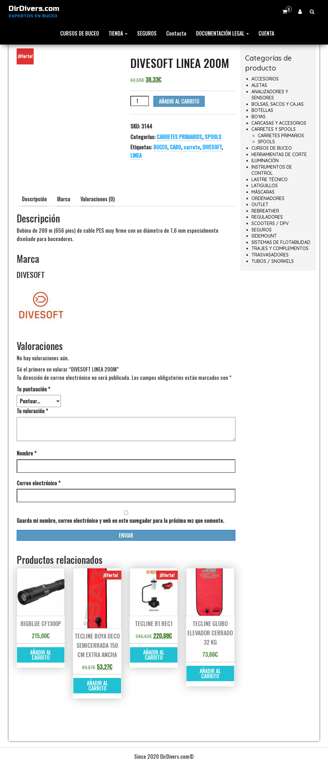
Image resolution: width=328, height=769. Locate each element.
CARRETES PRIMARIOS (179, 137)
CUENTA (266, 33)
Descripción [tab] (34, 199)
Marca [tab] (63, 199)
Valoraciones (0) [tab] (97, 199)
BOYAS (258, 117)
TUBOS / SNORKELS (272, 261)
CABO (175, 147)
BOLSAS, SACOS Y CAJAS (277, 104)
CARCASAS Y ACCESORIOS (278, 123)
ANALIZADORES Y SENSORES (269, 95)
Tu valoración (32, 411)
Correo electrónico (39, 483)
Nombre (27, 453)
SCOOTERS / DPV (270, 223)
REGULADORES (267, 217)
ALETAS (259, 85)
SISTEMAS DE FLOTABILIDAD (280, 242)
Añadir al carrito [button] (40, 654)
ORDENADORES (267, 198)
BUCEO (160, 147)
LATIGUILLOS (264, 185)
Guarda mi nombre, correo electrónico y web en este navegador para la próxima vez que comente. (120, 520)
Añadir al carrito (179, 101)
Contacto (176, 33)
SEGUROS (147, 33)
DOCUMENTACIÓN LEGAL (222, 33)
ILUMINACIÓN (265, 160)
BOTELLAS (262, 110)
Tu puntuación (33, 389)
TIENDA (118, 33)
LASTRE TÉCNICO (269, 179)
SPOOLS (213, 137)
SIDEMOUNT (264, 236)
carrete (192, 147)
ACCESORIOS (265, 79)
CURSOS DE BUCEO (79, 33)
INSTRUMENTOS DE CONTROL (271, 170)
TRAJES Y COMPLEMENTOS (279, 248)
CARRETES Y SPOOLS (273, 129)
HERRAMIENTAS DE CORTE (279, 154)
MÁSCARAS (263, 192)
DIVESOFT (212, 147)
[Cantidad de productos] (139, 101)
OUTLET (259, 204)
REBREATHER (265, 211)
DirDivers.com (34, 8)
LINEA (136, 155)
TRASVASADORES (270, 255)
